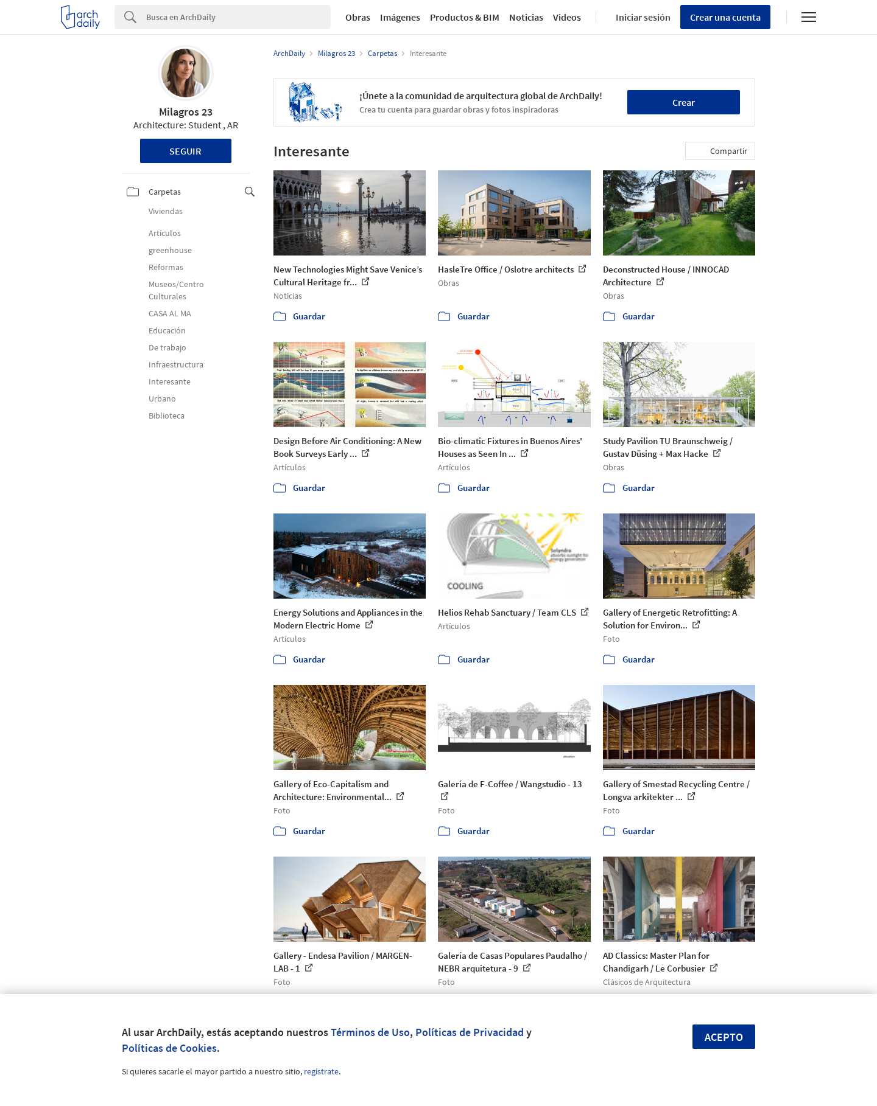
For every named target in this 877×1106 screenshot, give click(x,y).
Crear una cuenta (725, 17)
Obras (357, 17)
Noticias (526, 17)
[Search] (238, 17)
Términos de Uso (370, 1032)
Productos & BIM (464, 17)
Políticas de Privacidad (469, 1032)
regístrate (321, 1071)
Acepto (724, 1037)
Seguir (185, 151)
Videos (567, 17)
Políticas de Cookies (169, 1048)
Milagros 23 (186, 112)
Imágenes (400, 17)
